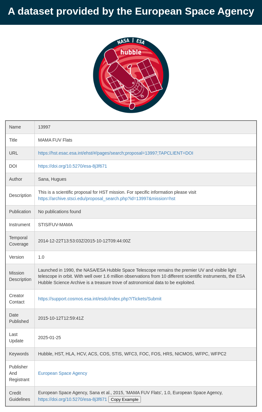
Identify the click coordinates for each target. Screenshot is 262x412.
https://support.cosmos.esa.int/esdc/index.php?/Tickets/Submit (99, 298)
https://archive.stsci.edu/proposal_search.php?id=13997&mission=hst (106, 198)
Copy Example (125, 399)
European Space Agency (62, 373)
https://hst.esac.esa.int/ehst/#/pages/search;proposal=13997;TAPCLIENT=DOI (115, 153)
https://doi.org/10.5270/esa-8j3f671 (72, 166)
